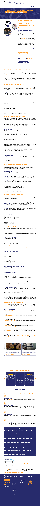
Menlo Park (19, 336)
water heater (9, 73)
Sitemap (21, 479)
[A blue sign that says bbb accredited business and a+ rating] (8, 16)
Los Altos (31, 335)
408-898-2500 (12, 386)
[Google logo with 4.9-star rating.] (20, 16)
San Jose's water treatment (28, 247)
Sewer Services (30, 476)
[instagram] (20, 477)
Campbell (17, 335)
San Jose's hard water (7, 74)
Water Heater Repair (31, 482)
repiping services (32, 291)
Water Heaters (30, 477)
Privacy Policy (22, 480)
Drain (5, 135)
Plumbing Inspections (31, 475)
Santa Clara (21, 335)
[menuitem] (15, 2)
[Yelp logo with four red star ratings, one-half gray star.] (26, 16)
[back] (5, 378)
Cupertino (34, 335)
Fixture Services (30, 473)
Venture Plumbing (26, 40)
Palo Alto (8, 336)
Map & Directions (22, 475)
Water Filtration (30, 478)
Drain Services (30, 479)
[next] (35, 378)
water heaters (23, 38)
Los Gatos (28, 335)
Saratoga (25, 335)
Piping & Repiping (30, 474)
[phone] (22, 477)
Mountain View (15, 336)
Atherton (5, 336)
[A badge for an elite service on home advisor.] (14, 16)
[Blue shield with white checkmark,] (32, 16)
